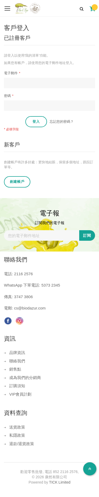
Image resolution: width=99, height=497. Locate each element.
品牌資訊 (17, 352)
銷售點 (15, 369)
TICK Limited (59, 482)
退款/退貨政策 (21, 443)
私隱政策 (17, 435)
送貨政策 (17, 427)
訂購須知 (17, 385)
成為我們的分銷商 (25, 377)
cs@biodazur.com (29, 308)
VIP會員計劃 (20, 394)
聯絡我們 (17, 361)
